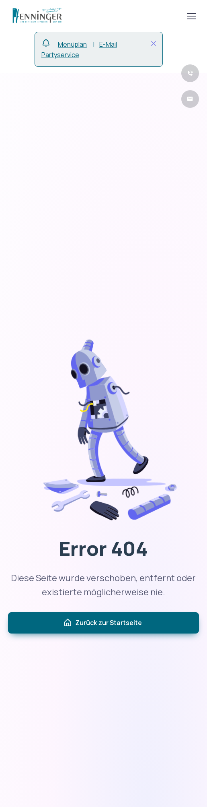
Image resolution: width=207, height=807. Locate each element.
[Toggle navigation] (191, 16)
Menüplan (72, 44)
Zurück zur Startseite (102, 622)
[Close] (153, 43)
